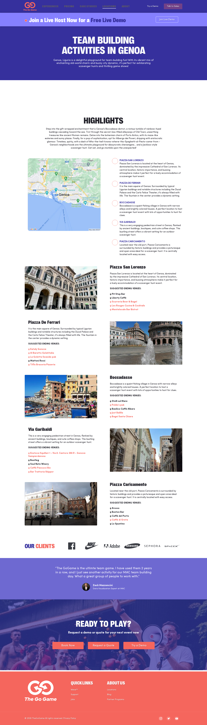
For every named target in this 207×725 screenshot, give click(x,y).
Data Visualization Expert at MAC (109, 590)
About (126, 6)
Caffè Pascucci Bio (40, 469)
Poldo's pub (118, 406)
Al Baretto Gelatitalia (42, 354)
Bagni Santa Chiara (122, 418)
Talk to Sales (172, 6)
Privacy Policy (69, 718)
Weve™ (74, 690)
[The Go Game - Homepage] (30, 6)
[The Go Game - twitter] (168, 718)
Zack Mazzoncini (103, 586)
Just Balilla (117, 414)
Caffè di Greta (120, 521)
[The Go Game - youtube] (176, 718)
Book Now (68, 647)
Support (75, 695)
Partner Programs (115, 700)
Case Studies (88, 6)
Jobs (73, 700)
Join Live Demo (171, 19)
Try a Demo (150, 6)
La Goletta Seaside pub (43, 358)
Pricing (69, 6)
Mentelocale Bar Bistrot (125, 311)
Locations (109, 6)
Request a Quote (103, 647)
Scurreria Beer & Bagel (124, 303)
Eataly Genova (38, 351)
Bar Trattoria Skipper (42, 473)
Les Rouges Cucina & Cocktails (128, 307)
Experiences (50, 6)
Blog (109, 695)
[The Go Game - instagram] (160, 718)
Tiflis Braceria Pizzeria (42, 366)
